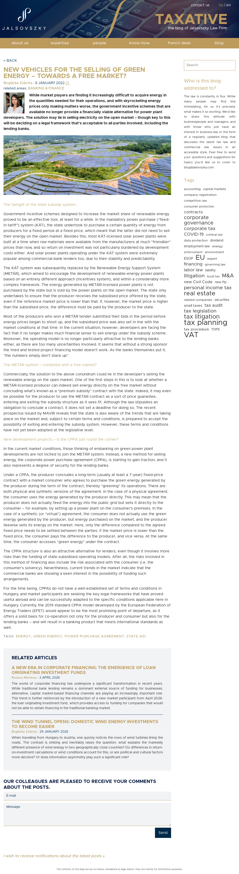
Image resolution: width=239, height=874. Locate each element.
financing (193, 264)
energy (23, 636)
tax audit (213, 305)
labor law (193, 270)
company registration (200, 195)
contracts (193, 212)
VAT (191, 335)
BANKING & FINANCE (46, 88)
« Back (10, 60)
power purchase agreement (94, 636)
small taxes (193, 305)
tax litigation (202, 317)
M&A (228, 276)
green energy (47, 636)
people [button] (99, 43)
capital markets (214, 189)
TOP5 (215, 329)
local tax (213, 276)
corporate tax (199, 228)
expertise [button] (60, 43)
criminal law (214, 234)
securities (221, 300)
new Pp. (221, 282)
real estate (199, 293)
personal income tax (208, 287)
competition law (195, 200)
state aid (136, 636)
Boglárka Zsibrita (18, 83)
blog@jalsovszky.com (199, 167)
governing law (215, 264)
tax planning (205, 322)
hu (221, 5)
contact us (200, 5)
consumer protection (199, 206)
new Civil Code (198, 282)
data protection (196, 240)
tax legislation (200, 311)
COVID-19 (194, 234)
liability (210, 270)
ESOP (188, 258)
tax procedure (196, 329)
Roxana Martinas (24, 677)
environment (214, 252)
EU (200, 257)
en (228, 5)
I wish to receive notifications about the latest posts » (54, 856)
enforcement (193, 252)
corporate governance (198, 220)
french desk (179, 43)
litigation (194, 275)
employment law (197, 246)
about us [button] (19, 43)
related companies (198, 300)
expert (212, 258)
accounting (192, 189)
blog (219, 43)
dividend (216, 240)
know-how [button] (139, 43)
